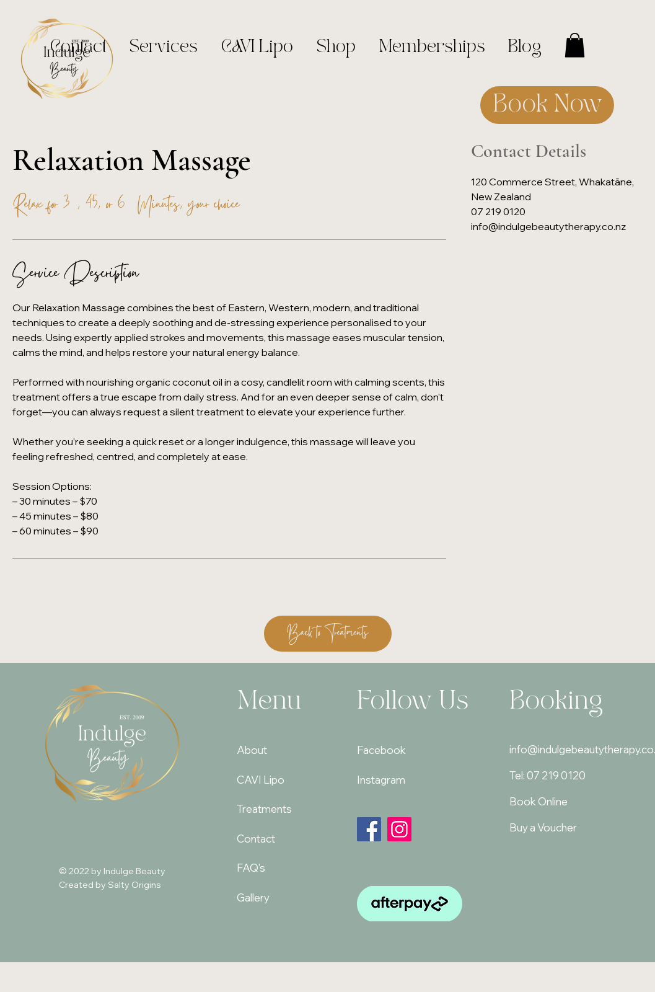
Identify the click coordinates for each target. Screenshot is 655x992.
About (252, 749)
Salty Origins (134, 884)
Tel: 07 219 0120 (547, 775)
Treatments (264, 808)
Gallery (253, 897)
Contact (256, 838)
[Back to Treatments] (328, 634)
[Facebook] (369, 829)
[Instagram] (399, 829)
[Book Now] (547, 105)
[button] (575, 45)
